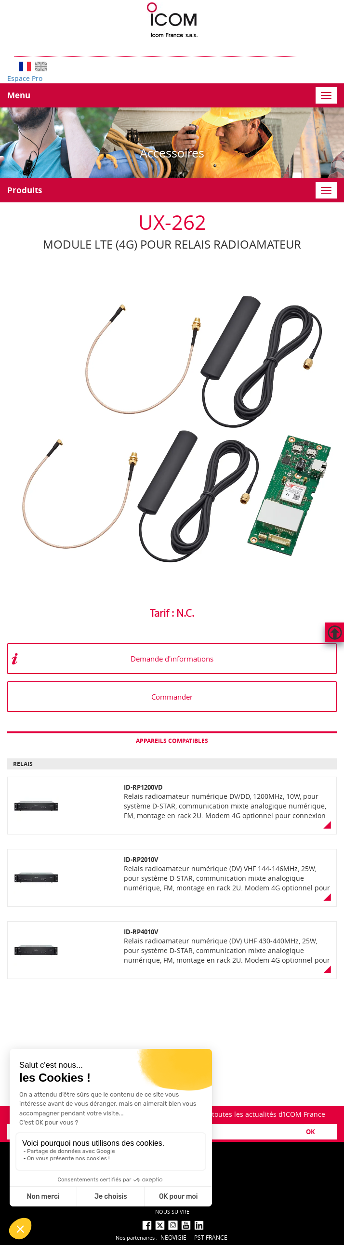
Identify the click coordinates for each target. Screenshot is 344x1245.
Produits (24, 190)
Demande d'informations (172, 658)
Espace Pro (24, 78)
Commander (172, 697)
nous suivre (172, 1211)
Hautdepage (334, 632)
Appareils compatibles (172, 741)
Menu (18, 95)
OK (310, 1131)
